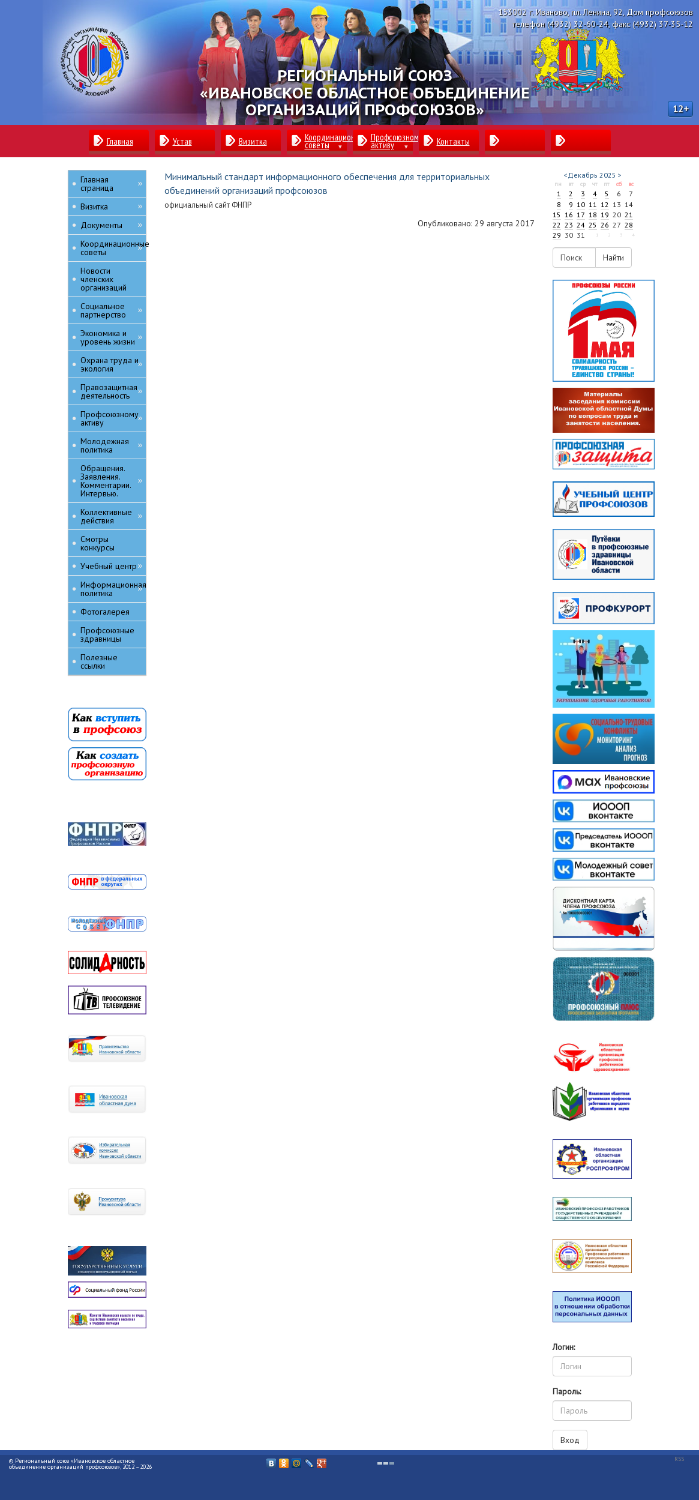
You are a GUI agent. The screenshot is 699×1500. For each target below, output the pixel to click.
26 (605, 224)
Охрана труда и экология (111, 364)
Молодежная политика (111, 445)
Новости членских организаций (103, 279)
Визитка (111, 206)
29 (557, 234)
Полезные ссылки (99, 661)
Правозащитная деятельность (111, 391)
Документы (111, 224)
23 (569, 224)
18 (593, 214)
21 (629, 214)
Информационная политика (113, 588)
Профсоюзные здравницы (107, 634)
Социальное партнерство (111, 310)
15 (557, 214)
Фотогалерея (105, 611)
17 (581, 214)
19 (605, 214)
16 (569, 214)
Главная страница (111, 183)
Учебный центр (111, 565)
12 (605, 204)
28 (629, 224)
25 (593, 224)
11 (593, 204)
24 (581, 224)
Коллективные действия (111, 516)
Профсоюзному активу (111, 418)
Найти (613, 257)
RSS (679, 1459)
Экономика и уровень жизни (111, 337)
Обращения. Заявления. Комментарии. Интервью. (111, 481)
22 (557, 224)
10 (581, 204)
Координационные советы (113, 248)
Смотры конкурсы (97, 543)
